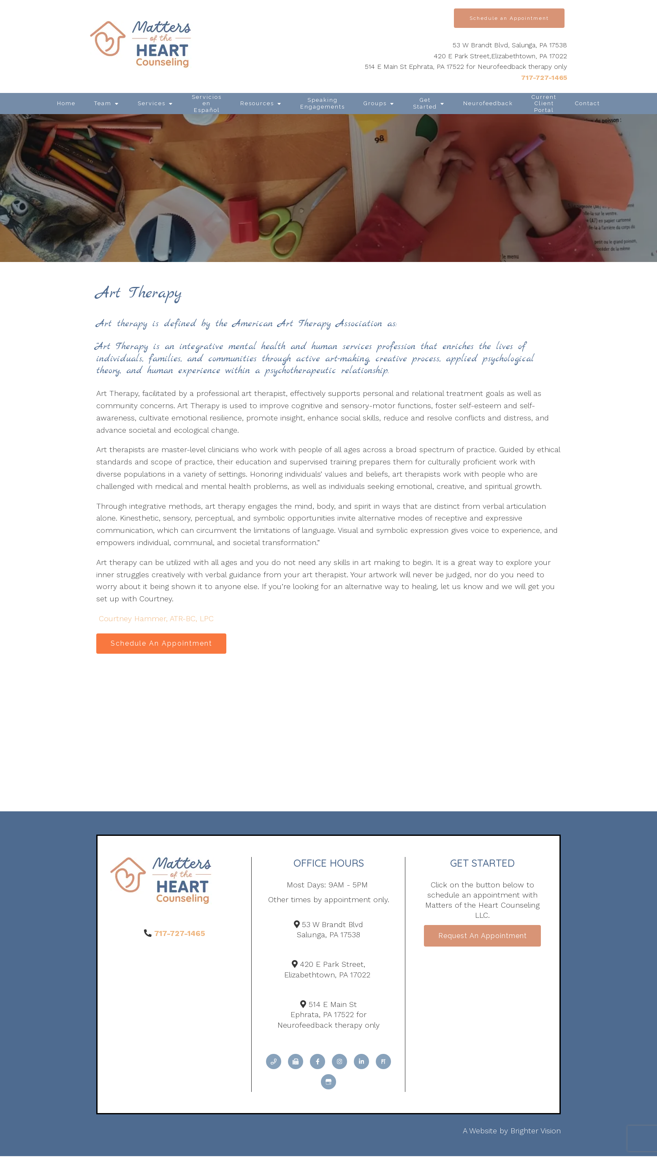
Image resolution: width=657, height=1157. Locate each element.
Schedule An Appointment (163, 644)
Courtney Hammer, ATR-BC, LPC (156, 618)
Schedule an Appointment (509, 18)
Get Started (425, 103)
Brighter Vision (535, 1131)
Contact (587, 103)
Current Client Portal (544, 103)
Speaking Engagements (322, 103)
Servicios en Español (207, 103)
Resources (257, 103)
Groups (375, 103)
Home (66, 103)
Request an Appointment (482, 937)
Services (152, 103)
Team (102, 103)
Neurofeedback (488, 103)
